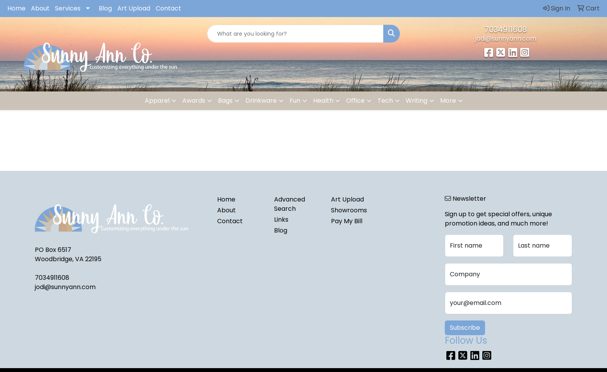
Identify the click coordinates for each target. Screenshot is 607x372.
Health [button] (323, 100)
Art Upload (133, 8)
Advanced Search (289, 204)
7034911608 (506, 29)
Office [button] (355, 100)
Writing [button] (416, 100)
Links (281, 219)
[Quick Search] (295, 34)
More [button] (448, 100)
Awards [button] (193, 100)
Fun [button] (295, 100)
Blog (105, 8)
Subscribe (465, 327)
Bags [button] (225, 100)
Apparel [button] (157, 100)
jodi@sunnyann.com (505, 38)
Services (68, 8)
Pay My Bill (346, 221)
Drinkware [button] (261, 100)
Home (16, 8)
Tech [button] (385, 100)
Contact (168, 8)
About (40, 8)
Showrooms (349, 210)
